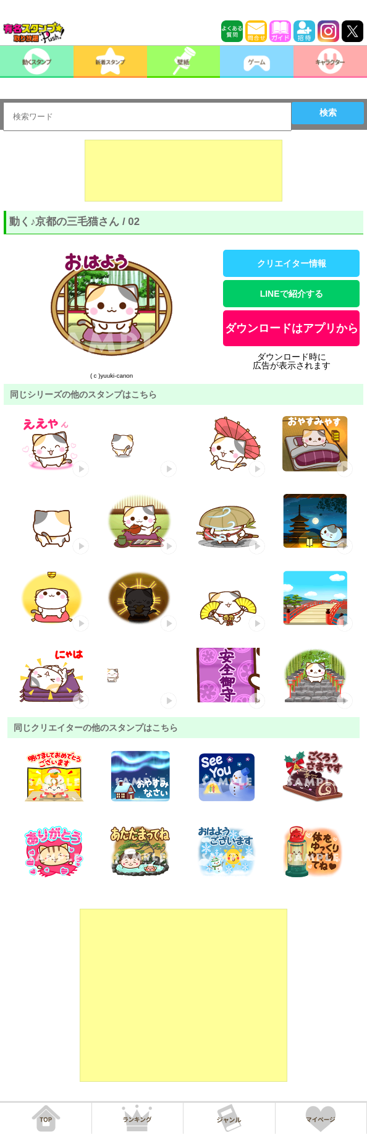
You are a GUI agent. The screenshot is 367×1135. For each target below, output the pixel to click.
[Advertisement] (183, 171)
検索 (328, 112)
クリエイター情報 (291, 263)
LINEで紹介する (291, 294)
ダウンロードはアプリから (291, 328)
